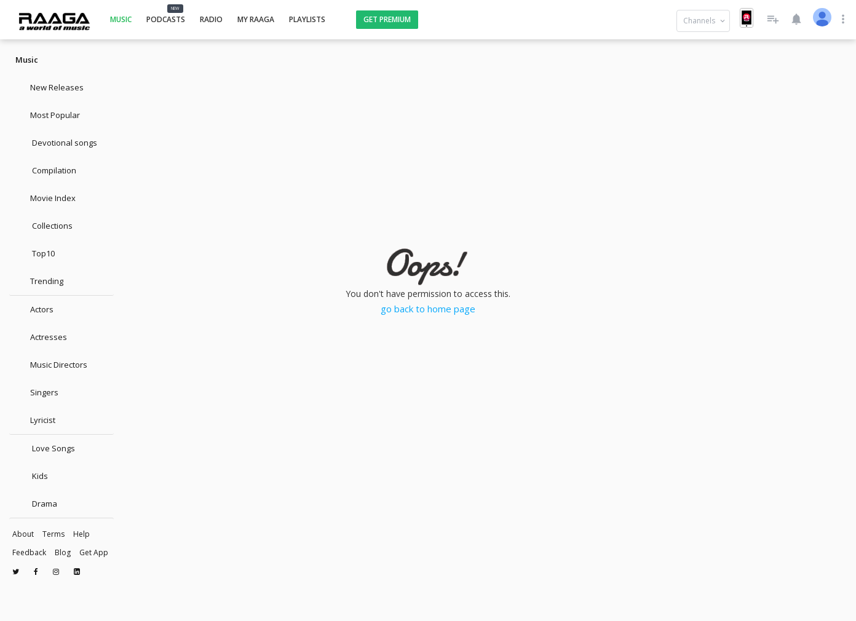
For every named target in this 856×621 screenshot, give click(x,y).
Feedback (29, 552)
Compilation (45, 170)
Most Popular (47, 115)
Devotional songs (56, 142)
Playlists (307, 19)
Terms (53, 534)
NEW (175, 8)
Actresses (41, 336)
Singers (36, 392)
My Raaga (255, 19)
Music (121, 19)
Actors (34, 309)
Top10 (35, 253)
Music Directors (51, 364)
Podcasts (165, 19)
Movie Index (45, 198)
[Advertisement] (428, 89)
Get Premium (387, 19)
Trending (39, 281)
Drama (36, 503)
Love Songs (45, 448)
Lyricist (35, 419)
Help (81, 534)
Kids (31, 475)
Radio (211, 19)
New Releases (49, 87)
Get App (93, 552)
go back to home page (428, 309)
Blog (63, 552)
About (23, 534)
